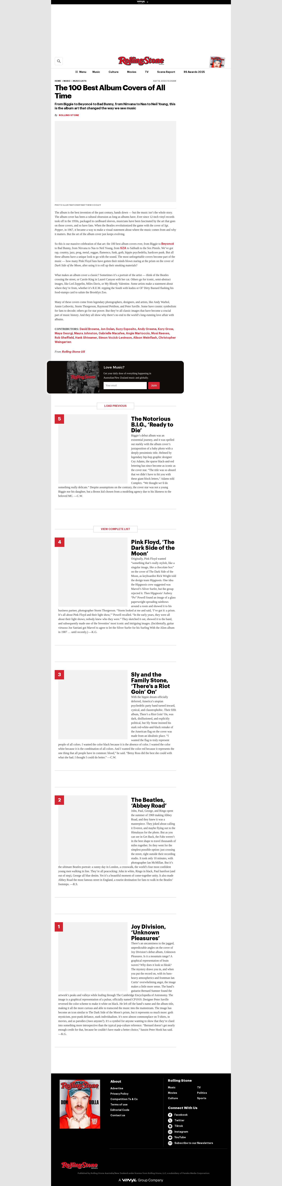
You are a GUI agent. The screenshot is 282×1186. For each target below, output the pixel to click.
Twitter (176, 1120)
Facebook (178, 1115)
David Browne (89, 329)
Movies (131, 72)
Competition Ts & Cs (124, 1099)
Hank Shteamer (86, 337)
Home (58, 81)
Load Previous (115, 406)
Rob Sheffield (64, 337)
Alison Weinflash (145, 337)
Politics (202, 1093)
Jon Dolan (107, 329)
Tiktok (175, 1126)
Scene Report (166, 72)
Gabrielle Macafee (111, 333)
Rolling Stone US (73, 351)
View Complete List (115, 529)
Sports (201, 1098)
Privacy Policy (119, 1093)
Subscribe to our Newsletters (190, 1143)
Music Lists (80, 81)
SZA (123, 248)
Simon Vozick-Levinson (115, 337)
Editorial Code (119, 1110)
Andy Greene (147, 329)
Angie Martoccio (138, 333)
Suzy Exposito (126, 329)
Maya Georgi (64, 333)
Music (96, 72)
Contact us (117, 1115)
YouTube (177, 1137)
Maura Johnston (85, 333)
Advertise (116, 1088)
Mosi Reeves (160, 333)
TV (147, 72)
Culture (114, 72)
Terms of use (119, 1104)
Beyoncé (167, 243)
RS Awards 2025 (194, 72)
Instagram (178, 1132)
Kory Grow (165, 329)
